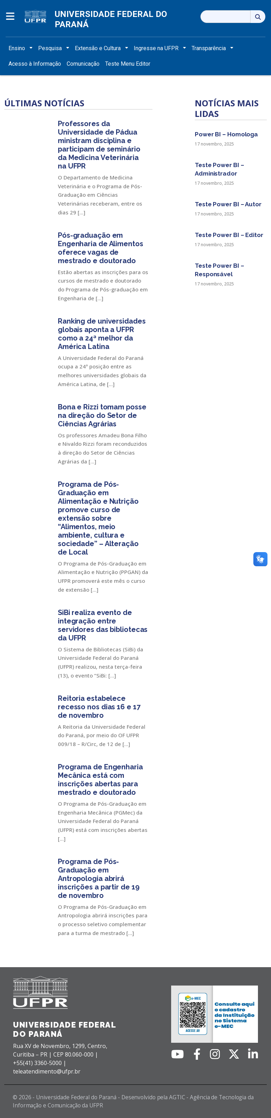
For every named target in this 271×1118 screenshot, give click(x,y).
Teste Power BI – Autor (228, 204)
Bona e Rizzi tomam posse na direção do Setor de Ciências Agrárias (102, 415)
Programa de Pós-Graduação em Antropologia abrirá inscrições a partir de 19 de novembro (98, 878)
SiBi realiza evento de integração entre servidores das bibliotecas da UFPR (102, 625)
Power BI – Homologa (226, 134)
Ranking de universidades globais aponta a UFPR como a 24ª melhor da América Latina (102, 334)
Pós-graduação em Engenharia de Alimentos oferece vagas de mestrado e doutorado (100, 248)
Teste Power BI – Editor (229, 234)
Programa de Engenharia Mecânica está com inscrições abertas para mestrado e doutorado (100, 780)
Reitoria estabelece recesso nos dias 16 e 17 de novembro (99, 707)
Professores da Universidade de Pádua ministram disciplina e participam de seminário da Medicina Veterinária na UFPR (99, 144)
